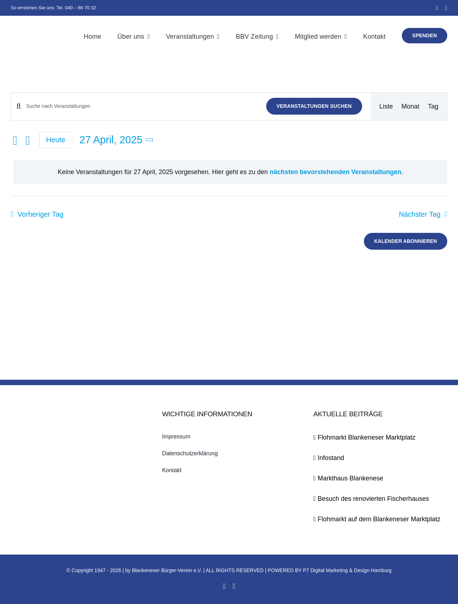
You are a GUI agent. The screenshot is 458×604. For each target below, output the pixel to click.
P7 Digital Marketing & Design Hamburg (347, 570)
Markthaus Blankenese (350, 478)
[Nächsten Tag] (28, 140)
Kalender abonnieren (405, 241)
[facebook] (437, 8)
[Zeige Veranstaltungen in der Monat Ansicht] (410, 106)
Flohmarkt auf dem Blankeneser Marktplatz (379, 519)
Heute (55, 140)
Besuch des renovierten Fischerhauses (373, 498)
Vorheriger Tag (40, 214)
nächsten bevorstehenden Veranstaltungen (335, 172)
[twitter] (446, 8)
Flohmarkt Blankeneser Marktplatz (366, 437)
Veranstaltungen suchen (314, 106)
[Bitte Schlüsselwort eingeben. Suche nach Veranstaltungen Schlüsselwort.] (142, 106)
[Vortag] (15, 140)
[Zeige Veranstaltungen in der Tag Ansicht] (433, 106)
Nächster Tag (419, 214)
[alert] (230, 172)
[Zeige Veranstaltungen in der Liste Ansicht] (386, 106)
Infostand (331, 457)
